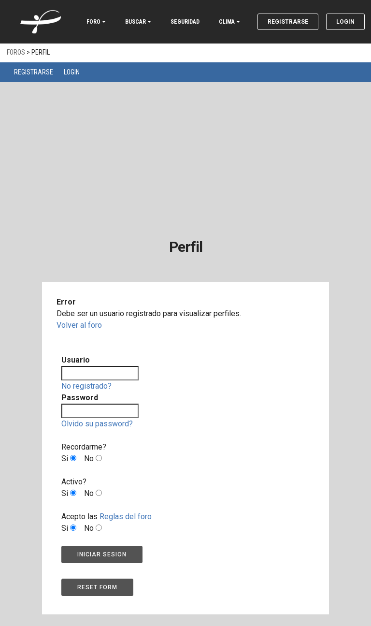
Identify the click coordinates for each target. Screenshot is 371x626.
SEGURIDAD (185, 21)
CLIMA (227, 21)
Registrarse (288, 21)
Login (345, 21)
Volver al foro (79, 325)
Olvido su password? (97, 423)
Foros (16, 52)
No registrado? (86, 386)
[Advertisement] (185, 154)
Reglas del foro (126, 516)
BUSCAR (135, 21)
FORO (93, 21)
